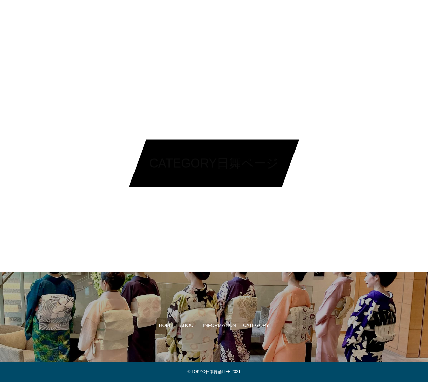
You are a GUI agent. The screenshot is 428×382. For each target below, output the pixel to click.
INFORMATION (223, 13)
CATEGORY (266, 13)
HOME (156, 13)
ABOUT (185, 13)
